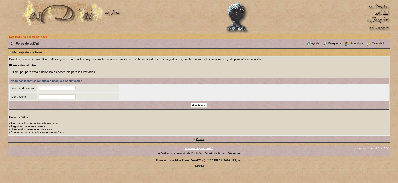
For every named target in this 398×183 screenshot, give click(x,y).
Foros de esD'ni (27, 43)
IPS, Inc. (236, 160)
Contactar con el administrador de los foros (37, 132)
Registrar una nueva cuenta (28, 126)
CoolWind (197, 153)
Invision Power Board (185, 160)
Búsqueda (334, 43)
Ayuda (315, 43)
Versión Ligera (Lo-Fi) (199, 148)
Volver (200, 139)
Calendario (378, 43)
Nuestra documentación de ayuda (32, 129)
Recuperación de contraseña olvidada (34, 123)
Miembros (357, 43)
